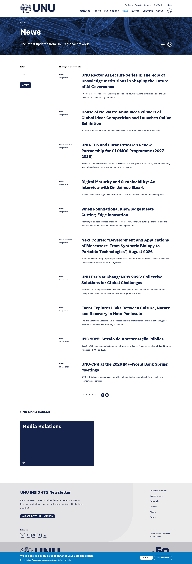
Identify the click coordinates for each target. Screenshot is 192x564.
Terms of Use (156, 496)
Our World (158, 5)
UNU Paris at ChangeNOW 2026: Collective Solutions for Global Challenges (121, 279)
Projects (129, 5)
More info (67, 561)
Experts (138, 5)
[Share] (169, 44)
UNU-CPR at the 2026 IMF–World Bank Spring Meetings (124, 367)
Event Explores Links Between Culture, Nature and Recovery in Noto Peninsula (125, 310)
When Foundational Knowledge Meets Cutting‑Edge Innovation (117, 212)
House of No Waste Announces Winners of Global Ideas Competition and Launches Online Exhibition (126, 118)
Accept (146, 558)
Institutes (84, 10)
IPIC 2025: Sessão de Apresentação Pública (122, 338)
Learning (148, 10)
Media (153, 512)
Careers (147, 5)
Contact (153, 517)
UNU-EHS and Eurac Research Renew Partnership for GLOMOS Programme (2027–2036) (123, 150)
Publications (111, 10)
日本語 (168, 5)
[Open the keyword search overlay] (169, 11)
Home (22, 23)
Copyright (154, 501)
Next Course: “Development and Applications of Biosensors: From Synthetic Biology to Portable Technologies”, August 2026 (125, 246)
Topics (97, 10)
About (159, 10)
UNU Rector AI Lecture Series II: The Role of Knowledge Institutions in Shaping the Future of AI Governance (124, 81)
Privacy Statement (158, 490)
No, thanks (163, 558)
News (125, 10)
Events (135, 10)
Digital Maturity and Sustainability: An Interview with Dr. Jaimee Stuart (118, 184)
